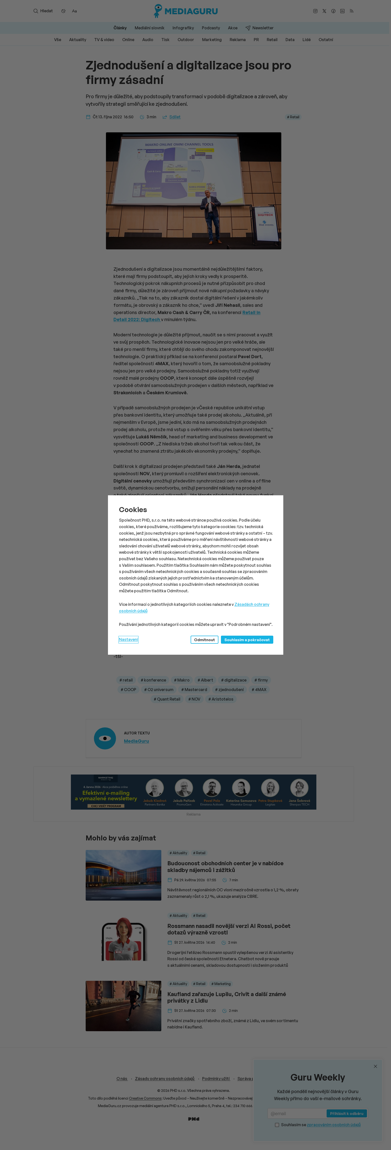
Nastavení (128, 639)
